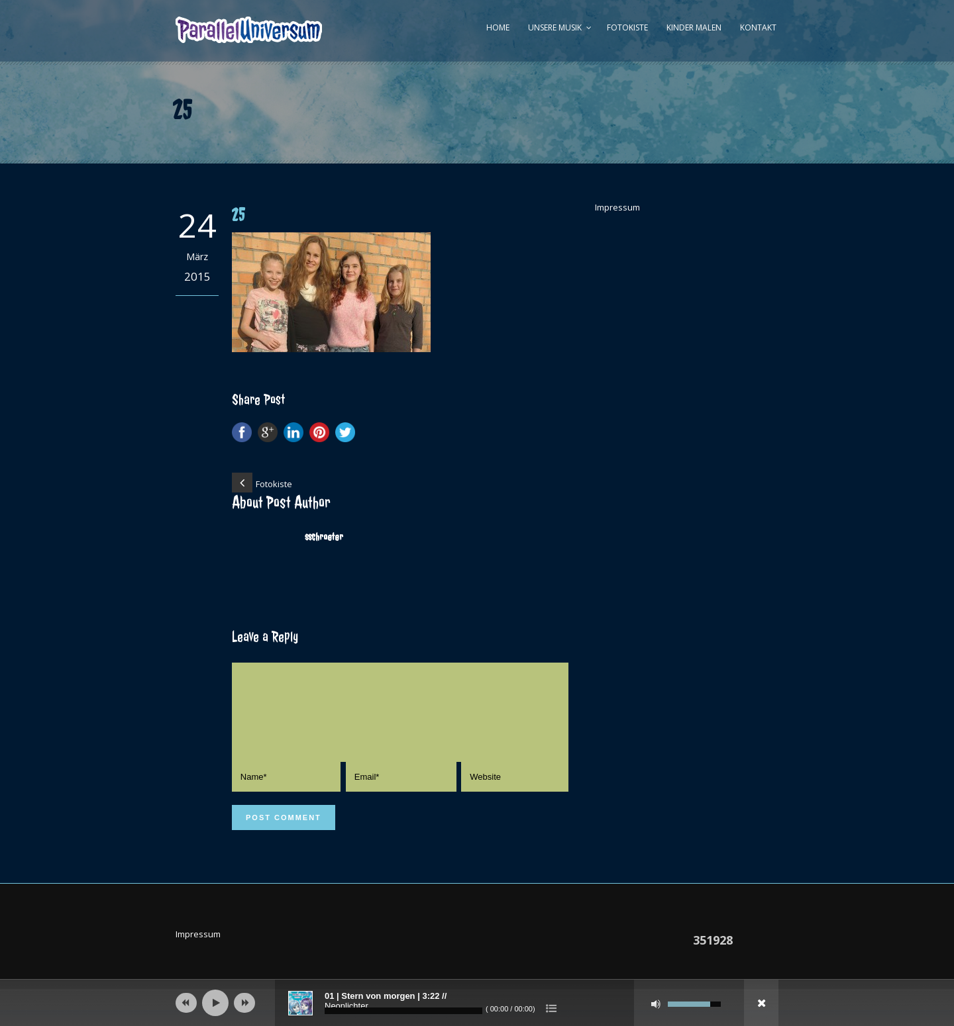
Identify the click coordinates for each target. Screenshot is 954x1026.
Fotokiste (627, 27)
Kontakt (758, 27)
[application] (477, 1003)
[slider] (403, 1010)
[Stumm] (656, 1004)
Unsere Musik (555, 27)
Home (497, 27)
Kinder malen (693, 27)
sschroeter (324, 536)
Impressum (617, 207)
